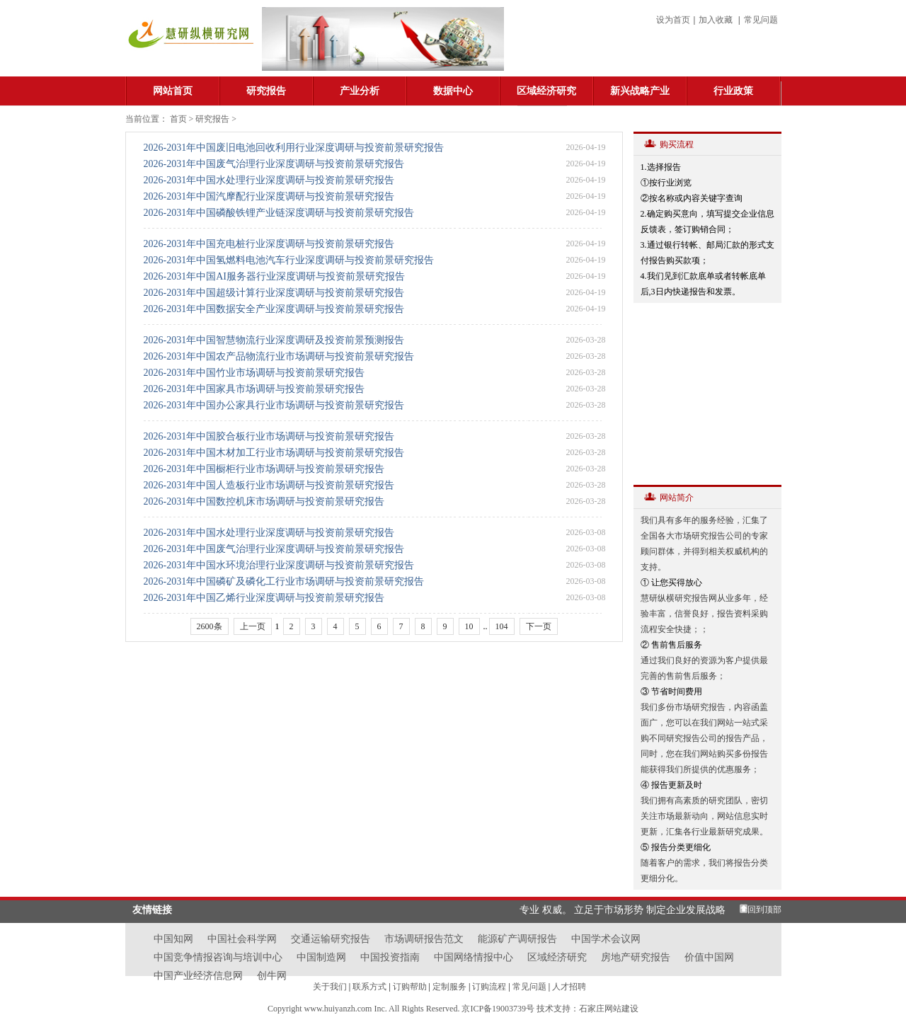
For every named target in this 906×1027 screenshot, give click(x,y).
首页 (178, 119)
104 (501, 626)
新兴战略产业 (640, 91)
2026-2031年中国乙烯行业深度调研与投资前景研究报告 (264, 597)
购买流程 (677, 144)
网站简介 (677, 498)
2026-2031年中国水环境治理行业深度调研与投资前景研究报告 (279, 565)
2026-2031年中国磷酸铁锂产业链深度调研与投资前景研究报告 (279, 212)
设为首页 (673, 20)
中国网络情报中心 (473, 957)
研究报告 (266, 91)
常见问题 (761, 20)
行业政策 (733, 91)
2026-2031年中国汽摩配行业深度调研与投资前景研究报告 (269, 196)
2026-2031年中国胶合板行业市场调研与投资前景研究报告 (269, 436)
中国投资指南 (390, 957)
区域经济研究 (546, 91)
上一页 (252, 626)
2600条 (209, 626)
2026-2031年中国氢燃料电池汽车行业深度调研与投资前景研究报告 (289, 260)
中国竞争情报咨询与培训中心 (218, 957)
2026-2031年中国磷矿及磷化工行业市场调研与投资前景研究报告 (284, 581)
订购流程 (489, 987)
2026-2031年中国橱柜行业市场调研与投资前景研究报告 (264, 469)
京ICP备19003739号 (499, 1009)
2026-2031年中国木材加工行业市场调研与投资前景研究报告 (274, 452)
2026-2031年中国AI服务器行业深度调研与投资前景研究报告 (274, 276)
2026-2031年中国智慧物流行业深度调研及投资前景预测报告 (274, 340)
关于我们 (330, 987)
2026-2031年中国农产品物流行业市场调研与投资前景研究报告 (279, 356)
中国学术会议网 (606, 939)
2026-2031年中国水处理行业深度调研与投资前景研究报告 (269, 180)
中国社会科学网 (242, 939)
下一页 (538, 626)
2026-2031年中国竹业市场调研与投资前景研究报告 (254, 372)
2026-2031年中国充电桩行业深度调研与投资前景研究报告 (269, 244)
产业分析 (359, 91)
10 (469, 626)
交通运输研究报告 (330, 939)
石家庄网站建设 (608, 1009)
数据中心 (453, 91)
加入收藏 (716, 20)
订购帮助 (410, 987)
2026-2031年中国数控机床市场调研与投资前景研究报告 (264, 501)
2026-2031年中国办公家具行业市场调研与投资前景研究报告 (274, 405)
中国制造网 (321, 957)
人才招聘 (569, 987)
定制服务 (449, 987)
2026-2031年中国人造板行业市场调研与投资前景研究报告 (269, 485)
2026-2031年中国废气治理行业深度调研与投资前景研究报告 (274, 164)
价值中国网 (709, 957)
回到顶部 (764, 909)
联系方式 (369, 987)
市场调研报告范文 (424, 939)
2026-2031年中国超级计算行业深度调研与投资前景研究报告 (274, 292)
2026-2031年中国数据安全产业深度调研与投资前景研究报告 (274, 309)
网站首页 (173, 91)
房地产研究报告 (635, 957)
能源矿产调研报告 (517, 939)
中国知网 (173, 939)
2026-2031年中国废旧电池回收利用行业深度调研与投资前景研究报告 (294, 147)
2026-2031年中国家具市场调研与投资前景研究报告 (254, 389)
